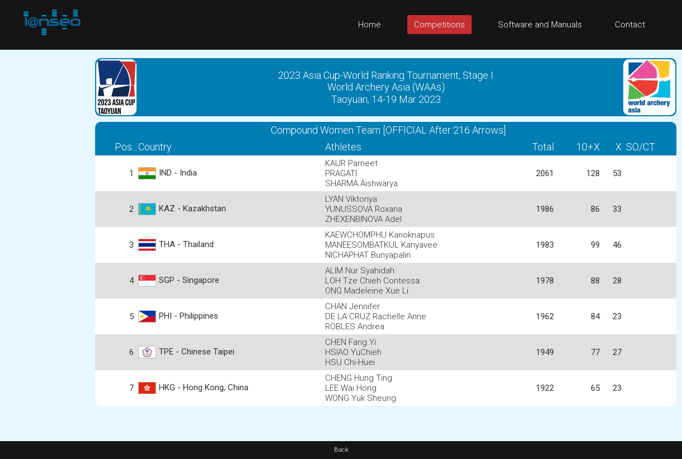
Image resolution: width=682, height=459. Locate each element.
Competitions (439, 25)
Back (341, 449)
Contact (630, 25)
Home (369, 25)
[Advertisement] (45, 217)
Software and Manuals (540, 25)
